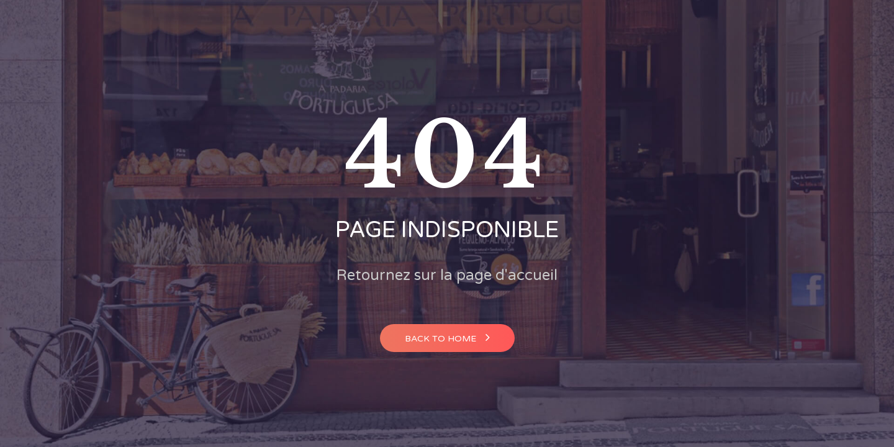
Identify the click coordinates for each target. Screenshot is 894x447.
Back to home (447, 337)
